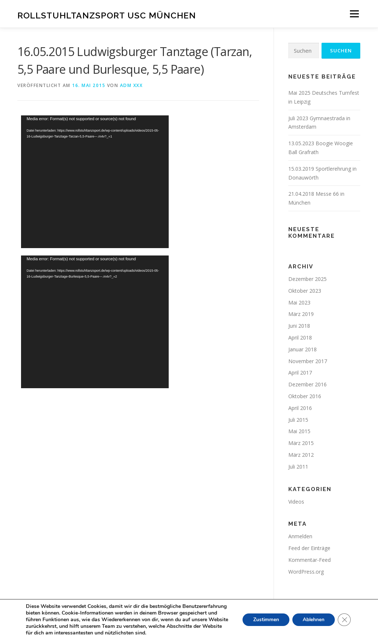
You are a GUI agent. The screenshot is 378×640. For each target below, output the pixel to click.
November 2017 (307, 361)
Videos (296, 501)
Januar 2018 (302, 349)
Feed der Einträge (309, 548)
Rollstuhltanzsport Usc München (106, 15)
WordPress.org (306, 571)
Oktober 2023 (304, 290)
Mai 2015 (299, 431)
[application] (95, 181)
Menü (354, 13)
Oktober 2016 (304, 396)
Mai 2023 (299, 302)
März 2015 (301, 442)
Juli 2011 (298, 466)
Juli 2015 (298, 419)
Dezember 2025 (307, 278)
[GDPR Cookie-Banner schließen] (344, 619)
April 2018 (300, 337)
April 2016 (300, 407)
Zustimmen (263, 619)
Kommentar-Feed (309, 559)
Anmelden (300, 536)
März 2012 (301, 454)
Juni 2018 (299, 325)
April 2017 (300, 372)
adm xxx (131, 85)
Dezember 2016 (307, 384)
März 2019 (301, 313)
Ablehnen (312, 619)
